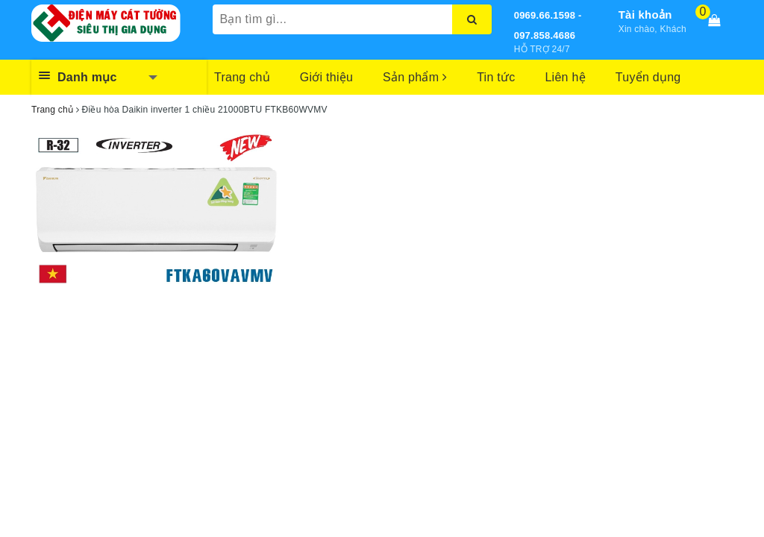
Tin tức (496, 77)
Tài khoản (645, 14)
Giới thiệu (326, 77)
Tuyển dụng (648, 77)
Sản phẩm (415, 77)
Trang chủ (242, 77)
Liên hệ (565, 77)
